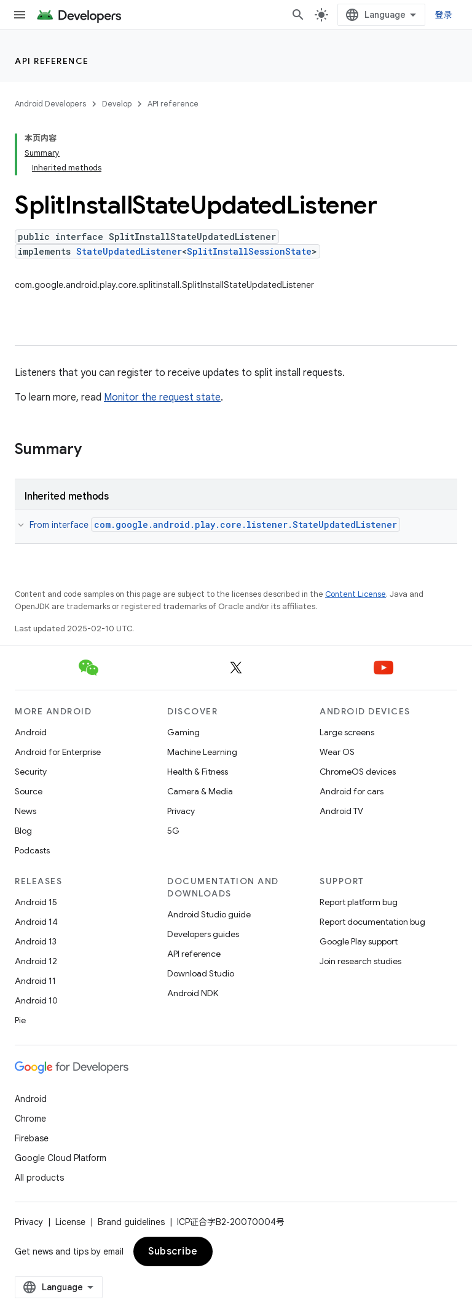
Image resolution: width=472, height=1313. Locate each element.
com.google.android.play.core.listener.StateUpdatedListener (245, 524)
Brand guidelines (131, 1222)
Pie (20, 1020)
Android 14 (36, 921)
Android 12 (36, 961)
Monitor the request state (162, 397)
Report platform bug (359, 902)
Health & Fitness (197, 771)
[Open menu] (19, 15)
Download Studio (200, 973)
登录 (444, 14)
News (25, 810)
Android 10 (36, 1000)
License (70, 1222)
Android (31, 732)
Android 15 (36, 902)
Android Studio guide (209, 914)
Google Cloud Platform (60, 1157)
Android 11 (35, 980)
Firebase (32, 1138)
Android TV (341, 810)
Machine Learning (202, 751)
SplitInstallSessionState (249, 251)
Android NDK (192, 993)
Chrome (30, 1118)
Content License (355, 594)
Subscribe (173, 1251)
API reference (52, 60)
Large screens (347, 732)
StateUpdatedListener (129, 251)
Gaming (183, 732)
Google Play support (359, 941)
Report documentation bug (372, 921)
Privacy (181, 810)
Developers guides (203, 934)
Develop (117, 103)
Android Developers (50, 103)
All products (39, 1177)
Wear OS (337, 751)
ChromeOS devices (358, 771)
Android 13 (36, 941)
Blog (23, 830)
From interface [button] (215, 524)
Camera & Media (200, 791)
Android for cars (352, 791)
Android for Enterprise (58, 751)
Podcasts (32, 850)
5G (173, 830)
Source (28, 791)
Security (31, 771)
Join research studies (360, 961)
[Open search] (298, 14)
